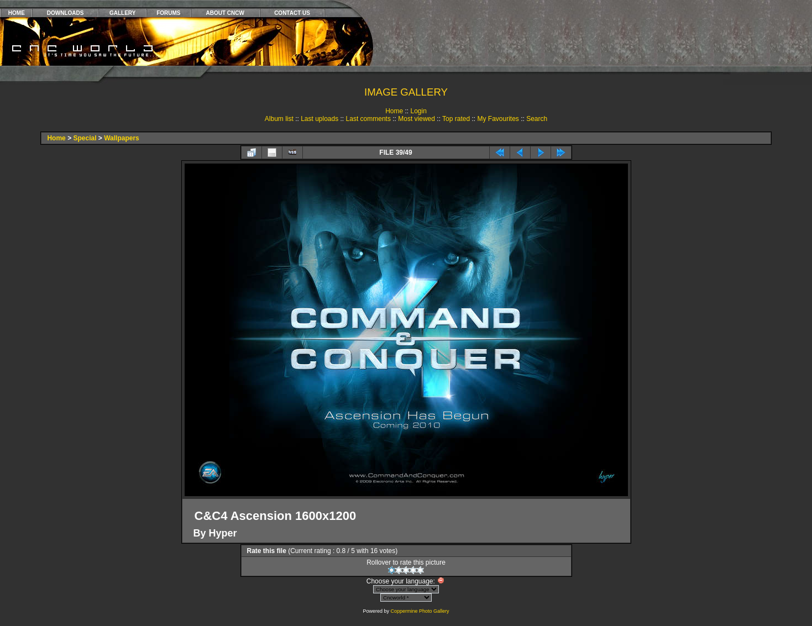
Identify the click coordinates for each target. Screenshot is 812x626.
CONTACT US (292, 13)
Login (418, 111)
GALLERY (122, 13)
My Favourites (497, 119)
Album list (279, 119)
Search (536, 119)
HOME (16, 13)
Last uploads (319, 119)
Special (84, 138)
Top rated (456, 119)
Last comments (368, 119)
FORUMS (168, 13)
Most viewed (416, 119)
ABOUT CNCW (225, 13)
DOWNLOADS (65, 13)
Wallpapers (121, 138)
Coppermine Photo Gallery (419, 611)
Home (394, 111)
